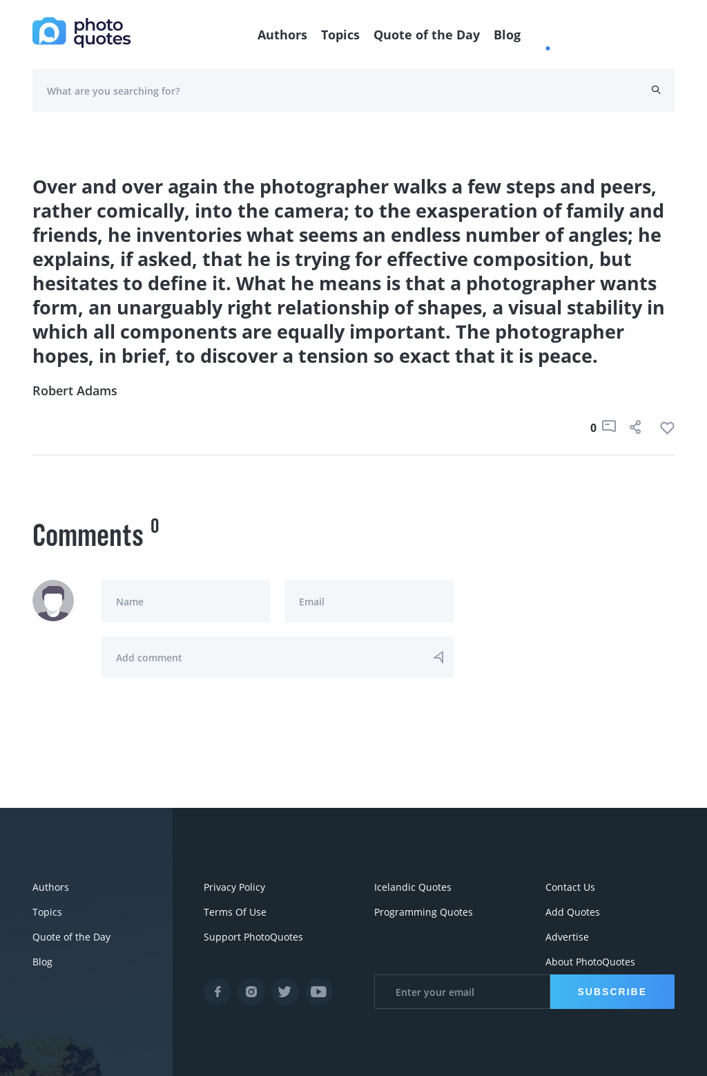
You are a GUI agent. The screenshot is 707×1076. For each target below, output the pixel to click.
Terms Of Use (235, 911)
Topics (340, 34)
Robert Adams (74, 390)
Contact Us (570, 887)
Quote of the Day (427, 34)
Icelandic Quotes (413, 887)
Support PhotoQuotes (253, 936)
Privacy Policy (234, 887)
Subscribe (612, 991)
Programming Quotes (423, 911)
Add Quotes (572, 911)
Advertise (567, 936)
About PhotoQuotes (590, 961)
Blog (507, 34)
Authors (282, 34)
